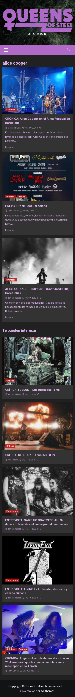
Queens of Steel (14, 127)
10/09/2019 (30, 298)
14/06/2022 (28, 211)
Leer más (9, 147)
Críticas (10, 381)
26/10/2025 (28, 671)
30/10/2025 (30, 598)
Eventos (10, 197)
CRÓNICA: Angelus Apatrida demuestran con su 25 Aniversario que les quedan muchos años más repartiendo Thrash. (37, 662)
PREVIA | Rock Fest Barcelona (26, 206)
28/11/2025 (27, 460)
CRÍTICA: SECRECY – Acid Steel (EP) (30, 455)
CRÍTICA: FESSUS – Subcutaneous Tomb (32, 390)
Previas (21, 197)
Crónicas (10, 109)
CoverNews (27, 691)
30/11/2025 (30, 394)
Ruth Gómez (13, 210)
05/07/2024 (30, 128)
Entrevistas (12, 511)
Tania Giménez (14, 298)
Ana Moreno (13, 459)
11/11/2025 (30, 529)
